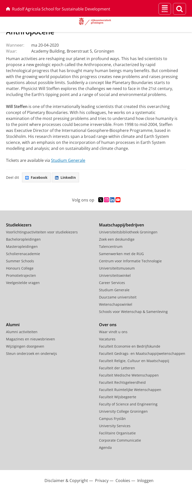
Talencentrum (110, 246)
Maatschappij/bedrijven (121, 224)
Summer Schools (20, 261)
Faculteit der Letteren (117, 368)
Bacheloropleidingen (23, 239)
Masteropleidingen (22, 246)
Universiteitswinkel (115, 275)
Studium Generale (68, 160)
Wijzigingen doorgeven (25, 346)
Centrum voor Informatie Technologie (130, 261)
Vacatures (107, 339)
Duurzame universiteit (117, 297)
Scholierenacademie (23, 253)
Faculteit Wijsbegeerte (117, 396)
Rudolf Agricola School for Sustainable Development (58, 9)
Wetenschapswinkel (115, 304)
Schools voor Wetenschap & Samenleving (133, 311)
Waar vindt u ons (113, 331)
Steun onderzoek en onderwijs (31, 353)
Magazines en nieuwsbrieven (30, 339)
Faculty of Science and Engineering (128, 404)
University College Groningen (123, 411)
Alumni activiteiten (22, 331)
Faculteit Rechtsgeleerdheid (122, 382)
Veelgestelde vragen (23, 282)
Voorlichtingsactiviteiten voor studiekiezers (42, 232)
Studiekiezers (19, 224)
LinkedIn (65, 177)
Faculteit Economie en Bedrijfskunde (129, 346)
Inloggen (145, 480)
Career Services (112, 282)
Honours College (20, 268)
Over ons (107, 324)
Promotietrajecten (21, 275)
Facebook (36, 177)
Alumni (13, 324)
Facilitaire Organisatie (117, 433)
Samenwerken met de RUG (121, 253)
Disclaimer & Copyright (66, 480)
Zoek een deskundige (116, 239)
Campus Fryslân (112, 418)
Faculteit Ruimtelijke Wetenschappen (130, 389)
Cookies (123, 480)
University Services (114, 425)
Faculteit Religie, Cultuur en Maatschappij (134, 360)
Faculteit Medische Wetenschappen (129, 375)
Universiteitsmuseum (117, 268)
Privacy (101, 480)
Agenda (105, 447)
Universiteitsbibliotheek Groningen (128, 232)
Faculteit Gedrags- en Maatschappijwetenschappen (142, 353)
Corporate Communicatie (120, 440)
